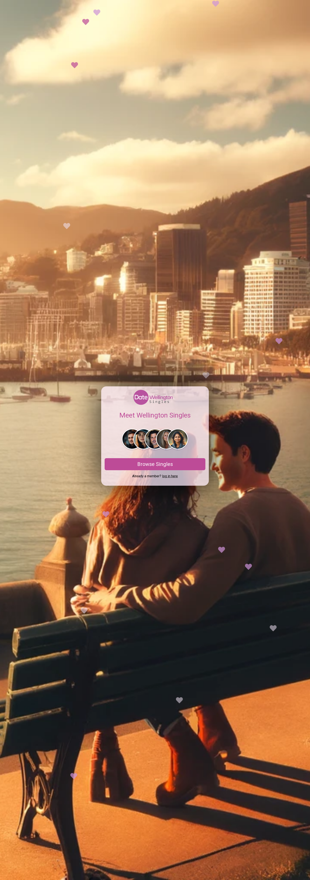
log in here (170, 476)
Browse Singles (155, 464)
